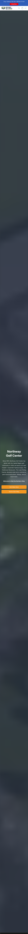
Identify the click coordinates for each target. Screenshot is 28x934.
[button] (14, 4)
